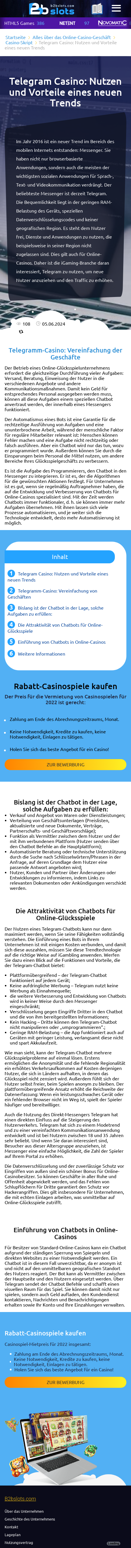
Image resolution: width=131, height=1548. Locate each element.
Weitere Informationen (41, 653)
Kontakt (11, 1527)
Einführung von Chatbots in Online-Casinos (62, 642)
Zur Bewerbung (66, 764)
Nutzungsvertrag (19, 1542)
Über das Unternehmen (24, 1511)
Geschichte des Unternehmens (30, 1519)
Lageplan (12, 1535)
